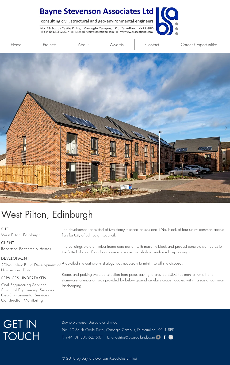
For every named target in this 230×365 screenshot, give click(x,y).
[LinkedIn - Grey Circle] (171, 337)
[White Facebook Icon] (164, 337)
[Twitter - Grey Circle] (158, 337)
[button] (115, 128)
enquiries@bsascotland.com (133, 337)
